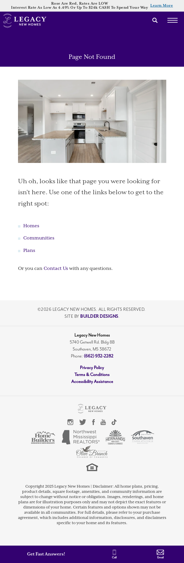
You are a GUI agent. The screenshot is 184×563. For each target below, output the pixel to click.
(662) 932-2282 (98, 356)
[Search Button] (155, 20)
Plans (29, 250)
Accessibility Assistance (92, 381)
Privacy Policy (92, 368)
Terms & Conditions (92, 374)
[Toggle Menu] (172, 20)
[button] (155, 20)
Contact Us (56, 268)
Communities (38, 238)
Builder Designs (99, 316)
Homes (31, 226)
